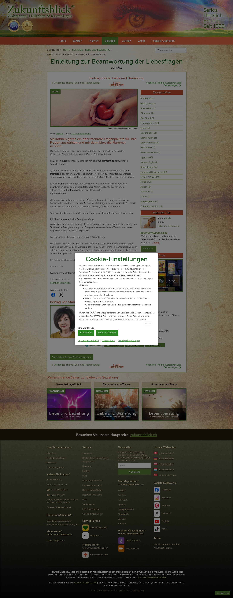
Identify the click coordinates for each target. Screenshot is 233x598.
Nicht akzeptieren (107, 332)
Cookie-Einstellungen (129, 340)
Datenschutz (108, 340)
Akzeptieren (86, 332)
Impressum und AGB (88, 340)
